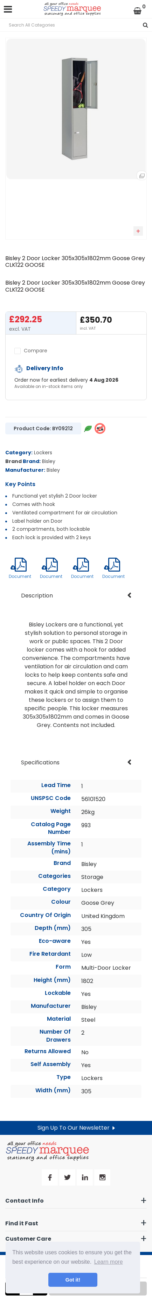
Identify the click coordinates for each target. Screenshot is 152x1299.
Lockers (43, 452)
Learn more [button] (108, 1262)
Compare (30, 350)
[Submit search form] (145, 25)
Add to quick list (138, 231)
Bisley (48, 461)
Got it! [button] (72, 1280)
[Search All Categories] (76, 25)
